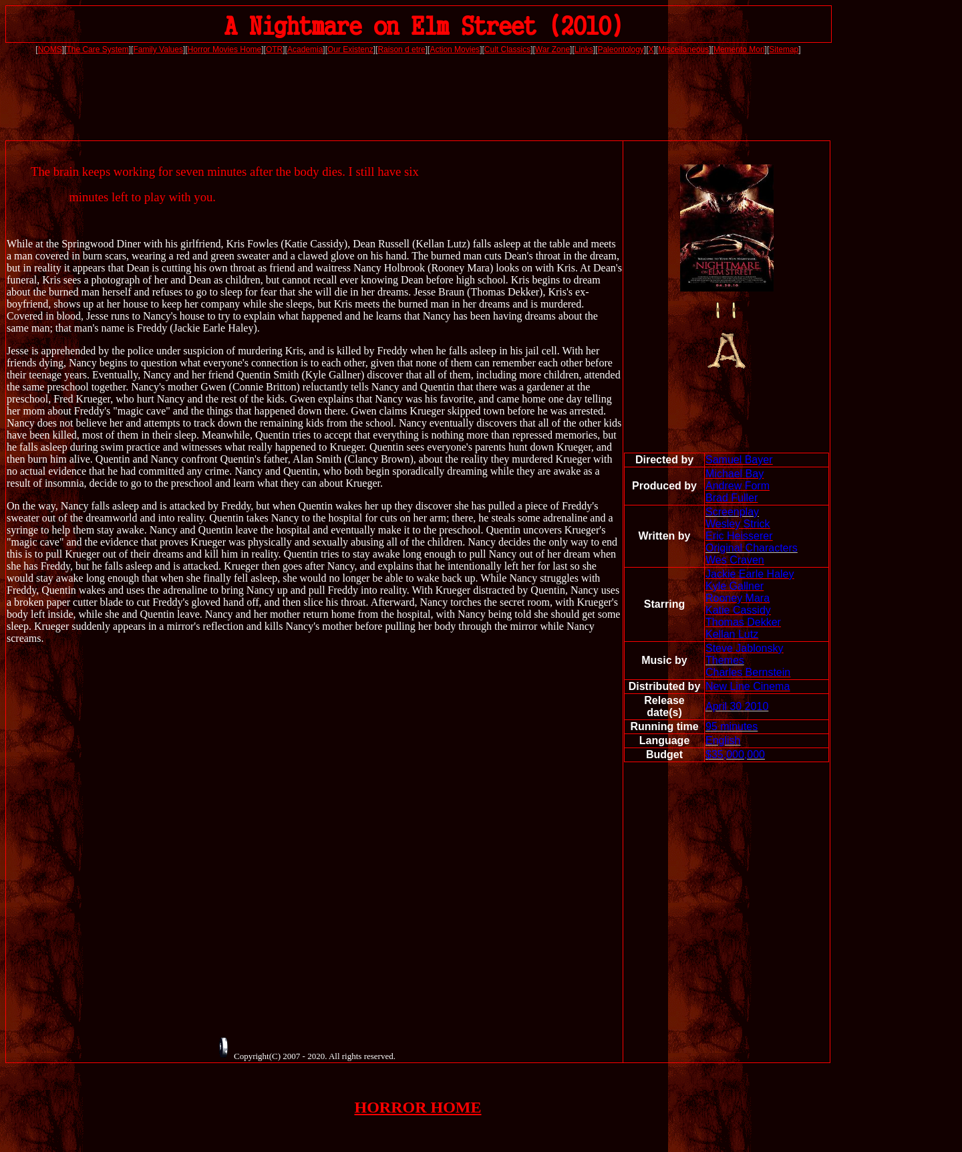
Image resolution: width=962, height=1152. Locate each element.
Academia (305, 49)
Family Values (157, 49)
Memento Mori (739, 49)
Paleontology (620, 49)
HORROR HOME (418, 1107)
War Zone (552, 49)
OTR (274, 49)
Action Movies (455, 49)
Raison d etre (401, 49)
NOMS (50, 49)
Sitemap (783, 49)
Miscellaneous (683, 49)
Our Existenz (350, 49)
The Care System (97, 49)
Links (584, 49)
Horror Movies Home (225, 49)
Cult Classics (507, 49)
